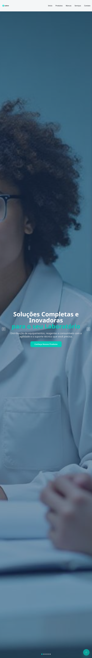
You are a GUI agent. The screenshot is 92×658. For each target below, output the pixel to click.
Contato (87, 6)
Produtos (59, 6)
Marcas (68, 6)
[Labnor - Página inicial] (6, 6)
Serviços (78, 6)
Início (50, 6)
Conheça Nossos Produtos (46, 344)
